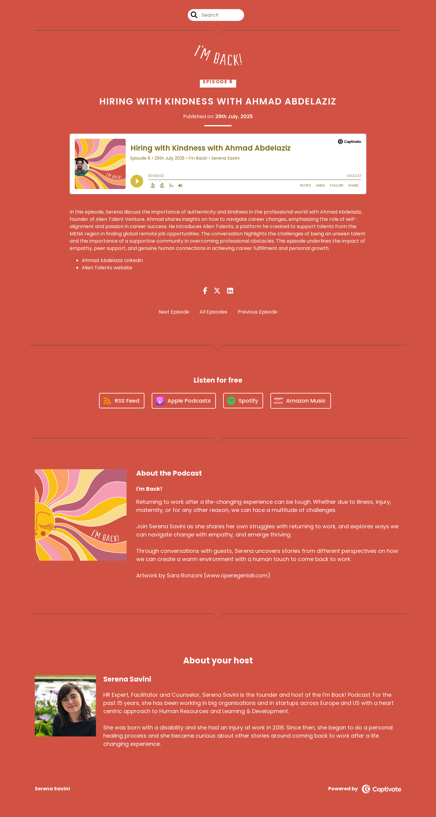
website (123, 267)
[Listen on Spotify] (243, 400)
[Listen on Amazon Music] (300, 401)
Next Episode (174, 311)
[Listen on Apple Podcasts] (184, 401)
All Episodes (213, 311)
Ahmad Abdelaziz (340, 211)
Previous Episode (257, 311)
